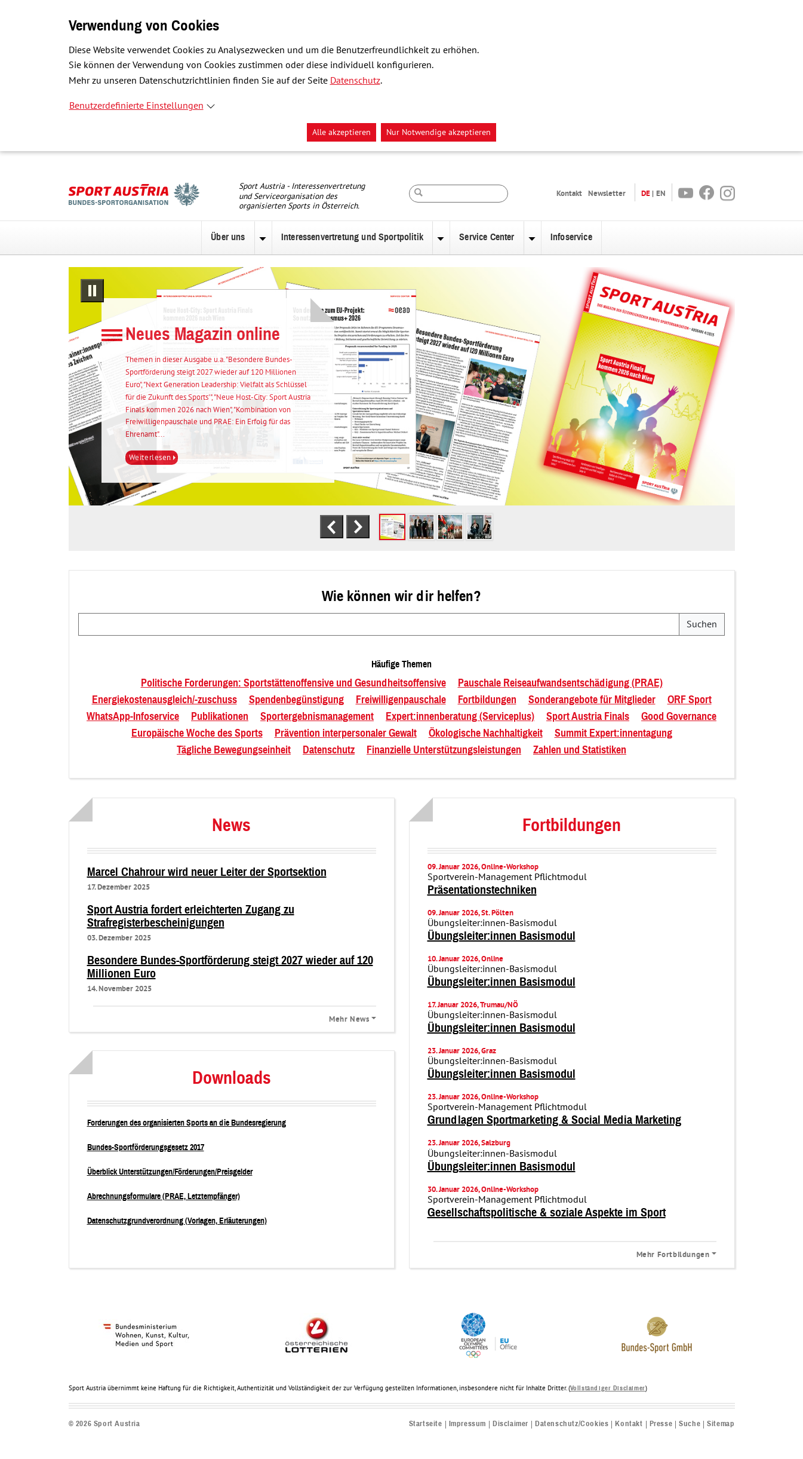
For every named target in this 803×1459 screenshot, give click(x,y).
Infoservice (571, 237)
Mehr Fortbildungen (673, 1254)
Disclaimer (510, 1424)
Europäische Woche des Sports (197, 733)
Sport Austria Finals (587, 717)
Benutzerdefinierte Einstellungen (136, 105)
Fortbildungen (487, 700)
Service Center (486, 237)
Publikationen (219, 717)
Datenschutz (355, 80)
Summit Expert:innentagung (613, 733)
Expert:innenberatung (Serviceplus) (460, 717)
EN (661, 193)
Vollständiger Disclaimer (607, 1388)
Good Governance (678, 717)
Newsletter (607, 193)
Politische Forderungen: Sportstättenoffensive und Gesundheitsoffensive (293, 683)
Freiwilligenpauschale (401, 700)
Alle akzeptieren (341, 132)
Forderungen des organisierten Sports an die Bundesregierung (186, 1122)
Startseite (425, 1424)
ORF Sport (689, 700)
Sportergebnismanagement (317, 717)
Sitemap (720, 1424)
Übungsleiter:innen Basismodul (501, 936)
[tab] (392, 527)
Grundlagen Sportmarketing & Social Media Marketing (554, 1120)
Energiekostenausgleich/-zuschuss (164, 700)
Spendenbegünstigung (296, 700)
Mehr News (349, 1018)
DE (645, 193)
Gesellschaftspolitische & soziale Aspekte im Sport (546, 1213)
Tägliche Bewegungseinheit (234, 750)
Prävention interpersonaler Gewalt (346, 733)
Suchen (702, 624)
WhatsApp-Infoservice (133, 717)
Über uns (228, 237)
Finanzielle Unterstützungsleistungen (444, 750)
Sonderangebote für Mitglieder (592, 700)
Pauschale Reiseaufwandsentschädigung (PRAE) (560, 683)
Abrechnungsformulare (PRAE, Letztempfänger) (163, 1196)
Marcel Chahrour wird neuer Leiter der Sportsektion (207, 872)
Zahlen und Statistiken (579, 750)
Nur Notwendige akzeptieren (438, 132)
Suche (689, 1424)
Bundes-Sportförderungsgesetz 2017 (145, 1147)
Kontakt (569, 193)
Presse (661, 1424)
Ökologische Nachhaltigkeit (486, 733)
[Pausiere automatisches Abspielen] (92, 290)
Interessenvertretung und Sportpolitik (352, 237)
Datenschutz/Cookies (571, 1424)
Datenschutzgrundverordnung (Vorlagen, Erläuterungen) (177, 1220)
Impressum (467, 1424)
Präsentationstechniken (482, 890)
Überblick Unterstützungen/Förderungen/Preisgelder (170, 1171)
